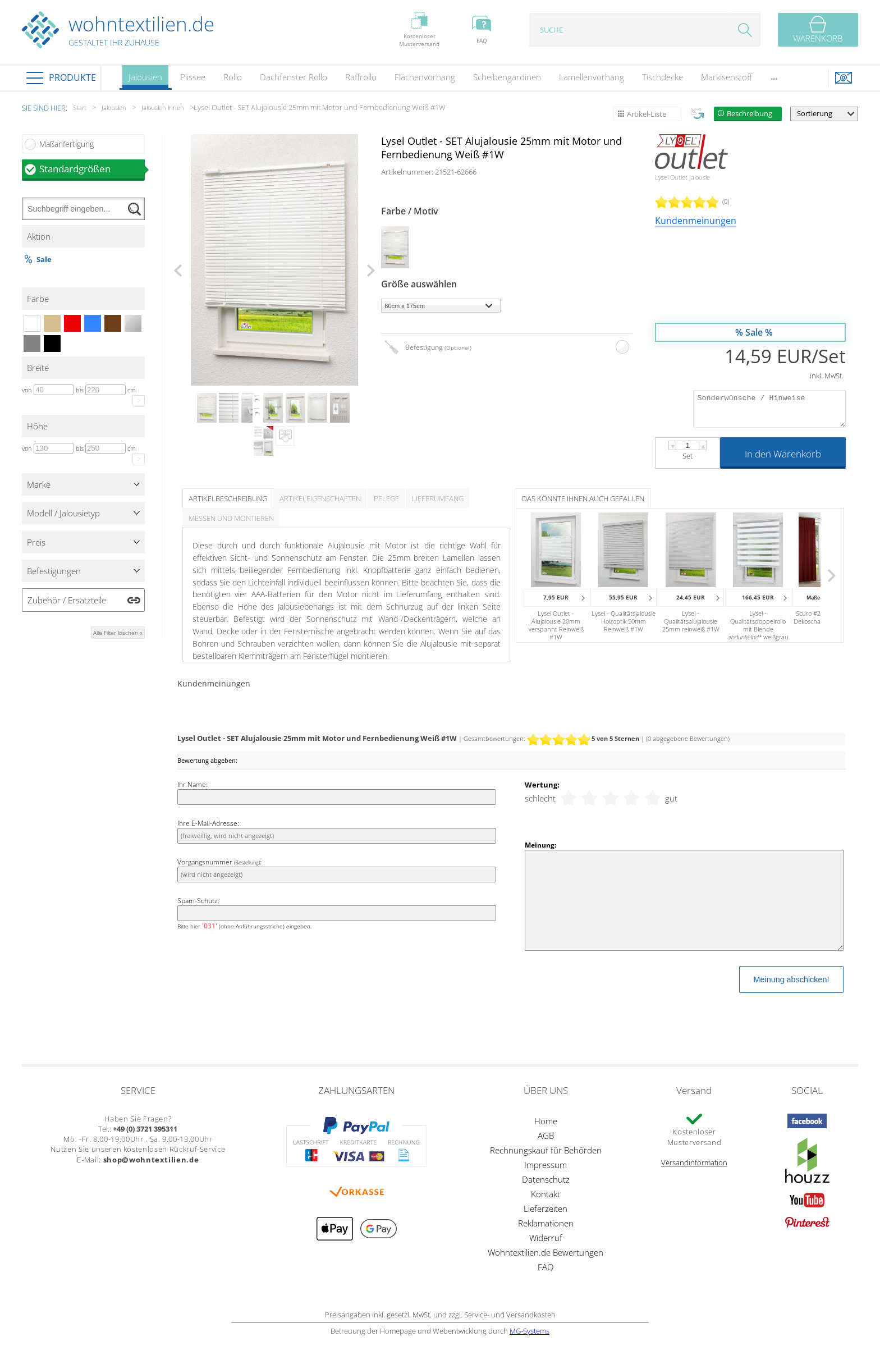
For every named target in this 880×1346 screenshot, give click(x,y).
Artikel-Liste (646, 114)
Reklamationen (546, 1223)
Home (545, 1121)
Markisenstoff (726, 77)
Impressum (545, 1164)
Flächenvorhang (425, 77)
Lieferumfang (438, 498)
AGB (546, 1135)
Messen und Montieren (231, 518)
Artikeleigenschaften (320, 498)
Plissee (192, 77)
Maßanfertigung (66, 144)
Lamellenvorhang (591, 77)
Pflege (386, 498)
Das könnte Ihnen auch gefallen (583, 498)
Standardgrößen (92, 168)
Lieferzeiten (545, 1208)
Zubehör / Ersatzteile (66, 600)
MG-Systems (529, 1331)
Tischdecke (662, 77)
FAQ (545, 1266)
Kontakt (545, 1194)
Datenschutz (546, 1179)
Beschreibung (749, 113)
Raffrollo (361, 77)
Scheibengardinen (507, 77)
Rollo (232, 77)
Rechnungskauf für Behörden (546, 1150)
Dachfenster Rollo (293, 77)
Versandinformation (694, 1162)
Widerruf (545, 1237)
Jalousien (145, 80)
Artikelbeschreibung (228, 498)
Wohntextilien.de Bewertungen (545, 1252)
